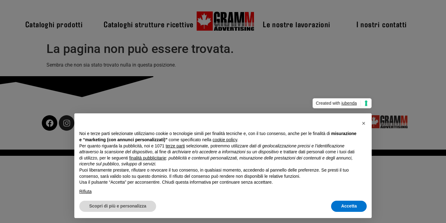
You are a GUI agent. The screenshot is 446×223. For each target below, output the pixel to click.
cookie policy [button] (224, 139)
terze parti (175, 145)
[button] (364, 123)
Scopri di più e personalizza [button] (117, 205)
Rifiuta (85, 191)
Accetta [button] (349, 205)
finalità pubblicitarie (147, 157)
